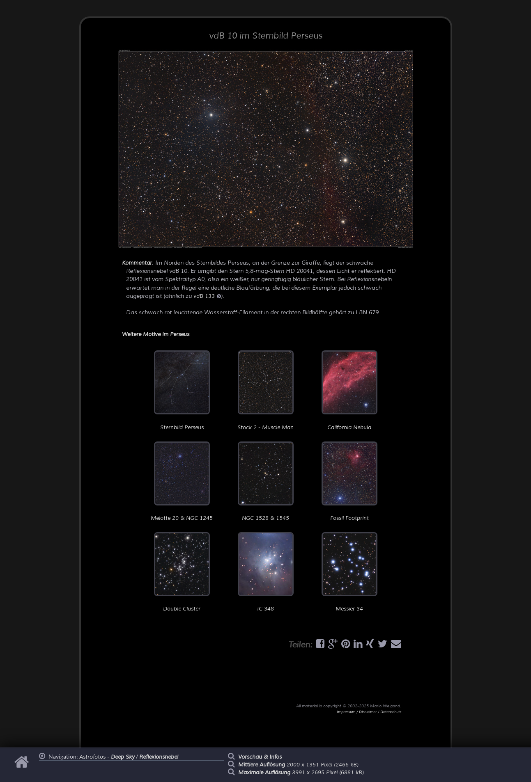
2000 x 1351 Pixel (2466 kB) (298, 764)
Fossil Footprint (349, 481)
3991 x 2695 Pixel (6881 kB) (301, 772)
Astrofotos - (107, 757)
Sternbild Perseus (182, 390)
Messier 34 (349, 572)
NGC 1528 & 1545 (266, 481)
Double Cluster (182, 572)
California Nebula (349, 390)
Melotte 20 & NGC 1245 (182, 481)
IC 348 (266, 572)
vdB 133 (207, 296)
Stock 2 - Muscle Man (265, 390)
